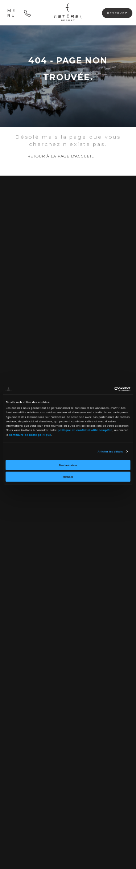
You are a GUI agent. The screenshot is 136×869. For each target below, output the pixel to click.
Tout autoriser (68, 465)
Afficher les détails (110, 451)
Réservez (117, 13)
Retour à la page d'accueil (61, 156)
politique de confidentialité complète (85, 430)
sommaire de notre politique (30, 434)
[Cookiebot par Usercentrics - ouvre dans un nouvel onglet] (98, 389)
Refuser (68, 476)
